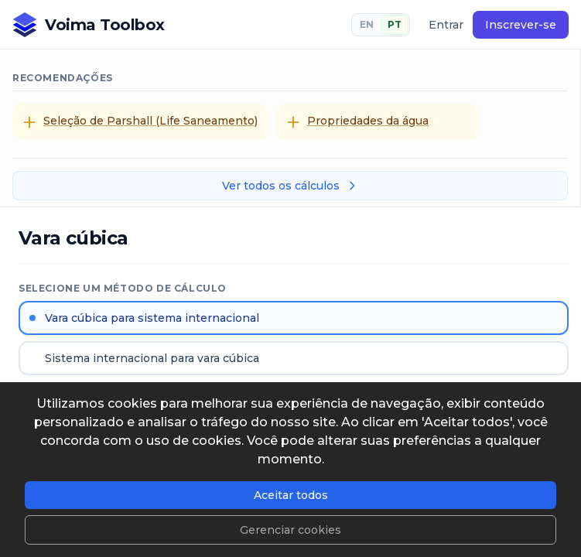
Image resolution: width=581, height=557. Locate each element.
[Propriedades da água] (376, 121)
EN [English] (367, 24)
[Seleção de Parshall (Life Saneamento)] (139, 121)
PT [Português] (395, 24)
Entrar (446, 25)
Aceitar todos (291, 495)
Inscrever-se (520, 25)
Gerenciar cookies (290, 530)
